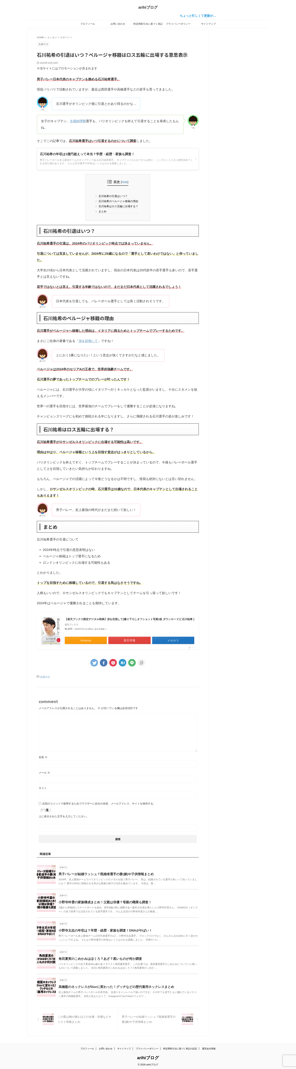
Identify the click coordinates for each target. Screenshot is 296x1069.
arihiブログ (148, 7)
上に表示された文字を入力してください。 (64, 818)
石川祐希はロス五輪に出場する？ (117, 206)
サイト (43, 789)
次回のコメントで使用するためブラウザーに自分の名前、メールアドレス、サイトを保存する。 (99, 805)
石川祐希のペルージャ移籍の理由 (117, 201)
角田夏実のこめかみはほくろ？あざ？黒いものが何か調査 (98, 960)
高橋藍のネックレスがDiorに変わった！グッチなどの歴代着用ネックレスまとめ (113, 988)
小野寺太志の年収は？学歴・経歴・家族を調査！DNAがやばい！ (103, 932)
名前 (43, 758)
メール (44, 774)
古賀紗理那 (78, 121)
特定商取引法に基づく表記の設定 (148, 25)
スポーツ (45, 678)
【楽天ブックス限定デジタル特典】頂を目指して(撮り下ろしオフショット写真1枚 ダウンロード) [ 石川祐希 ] (128, 622)
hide (125, 182)
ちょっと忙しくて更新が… (204, 15)
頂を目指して (88, 341)
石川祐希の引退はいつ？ (112, 196)
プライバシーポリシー (178, 23)
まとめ (101, 211)
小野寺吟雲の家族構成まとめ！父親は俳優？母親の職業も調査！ (102, 904)
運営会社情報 (209, 1047)
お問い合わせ (117, 23)
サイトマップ (208, 23)
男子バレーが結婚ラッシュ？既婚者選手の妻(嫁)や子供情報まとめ (103, 875)
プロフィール (87, 23)
